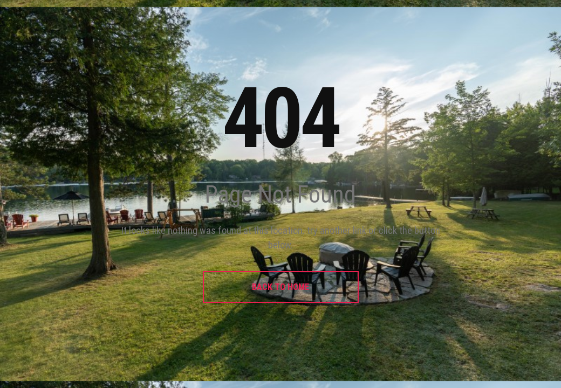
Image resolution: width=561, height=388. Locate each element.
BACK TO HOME (280, 287)
